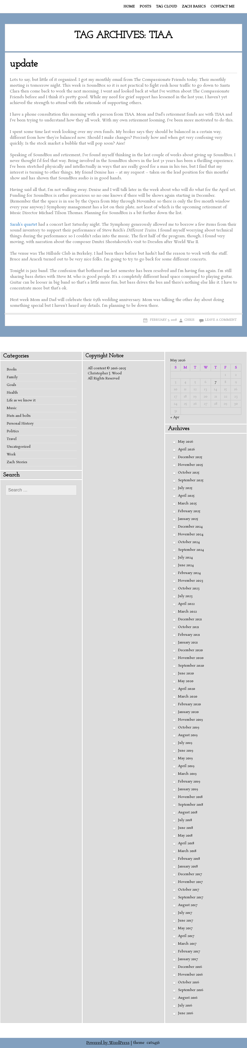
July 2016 (185, 1005)
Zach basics (194, 6)
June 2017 (185, 920)
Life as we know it (21, 400)
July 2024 (185, 557)
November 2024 (190, 534)
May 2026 (185, 441)
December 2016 (190, 966)
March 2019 (187, 773)
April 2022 (186, 603)
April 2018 (186, 843)
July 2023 (185, 596)
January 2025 (188, 519)
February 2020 (189, 704)
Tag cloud (166, 6)
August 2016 (188, 997)
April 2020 (186, 688)
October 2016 (188, 982)
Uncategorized (19, 446)
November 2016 (190, 974)
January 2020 (188, 712)
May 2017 (185, 928)
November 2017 (190, 882)
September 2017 (190, 897)
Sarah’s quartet (23, 224)
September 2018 (190, 804)
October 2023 (188, 588)
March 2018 (187, 851)
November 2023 (190, 580)
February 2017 (189, 951)
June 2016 (185, 1013)
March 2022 (187, 611)
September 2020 (191, 665)
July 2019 (185, 743)
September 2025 (190, 480)
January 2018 (188, 866)
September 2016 (190, 990)
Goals (11, 385)
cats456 (153, 1043)
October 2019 (188, 727)
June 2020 (186, 673)
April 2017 (186, 936)
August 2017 (187, 905)
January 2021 (188, 642)
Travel (12, 439)
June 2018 (185, 827)
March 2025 (187, 503)
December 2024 (190, 526)
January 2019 (188, 789)
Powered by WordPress (108, 1043)
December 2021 (190, 619)
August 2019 (188, 735)
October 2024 (189, 542)
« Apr (174, 417)
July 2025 (185, 488)
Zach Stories (17, 462)
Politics (13, 431)
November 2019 (190, 719)
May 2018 (185, 835)
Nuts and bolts (19, 415)
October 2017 (188, 889)
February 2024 (189, 573)
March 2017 (187, 943)
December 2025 (190, 457)
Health (12, 392)
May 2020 (185, 681)
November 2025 (190, 464)
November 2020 (191, 658)
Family (12, 377)
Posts (145, 6)
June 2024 (186, 565)
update (24, 64)
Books (12, 369)
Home (129, 6)
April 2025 (186, 495)
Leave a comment (221, 320)
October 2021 (188, 627)
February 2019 (189, 781)
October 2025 (188, 472)
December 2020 (190, 650)
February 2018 (189, 858)
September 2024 (191, 549)
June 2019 (185, 750)
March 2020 (187, 696)
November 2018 (190, 797)
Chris (189, 320)
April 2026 (186, 449)
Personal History (20, 423)
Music (12, 408)
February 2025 (189, 511)
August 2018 (187, 812)
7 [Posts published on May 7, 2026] (215, 382)
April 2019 (186, 766)
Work (11, 454)
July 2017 (185, 912)
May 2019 (185, 758)
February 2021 (189, 634)
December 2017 (190, 874)
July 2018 (185, 820)
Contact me (222, 6)
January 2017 (188, 959)
